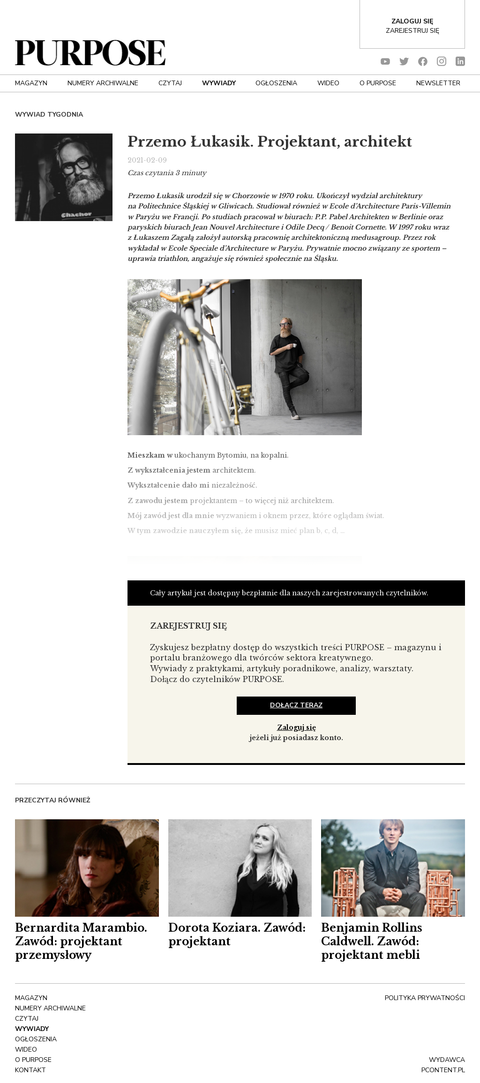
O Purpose (378, 83)
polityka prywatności (425, 998)
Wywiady (219, 83)
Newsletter (438, 83)
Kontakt (30, 1070)
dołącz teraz (296, 705)
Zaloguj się (296, 727)
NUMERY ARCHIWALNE (103, 83)
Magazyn (31, 83)
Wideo (328, 83)
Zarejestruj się (412, 30)
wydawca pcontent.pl (443, 1065)
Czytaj (170, 83)
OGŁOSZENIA (276, 83)
